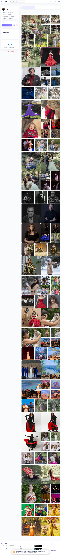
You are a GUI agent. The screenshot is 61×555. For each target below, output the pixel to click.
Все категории (24, 11)
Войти (59, 1)
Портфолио (28, 7)
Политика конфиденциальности (7, 548)
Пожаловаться (10, 51)
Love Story (50, 11)
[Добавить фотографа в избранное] (17, 25)
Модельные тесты (56, 11)
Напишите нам (53, 550)
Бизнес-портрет (30, 11)
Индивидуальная (44, 11)
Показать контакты (7, 25)
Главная (21, 544)
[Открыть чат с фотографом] (14, 25)
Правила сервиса (4, 549)
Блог (50, 1)
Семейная (35, 11)
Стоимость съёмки (41, 7)
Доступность (53, 7)
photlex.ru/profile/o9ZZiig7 (10, 47)
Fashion (40, 11)
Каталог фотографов (24, 546)
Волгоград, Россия (6, 32)
